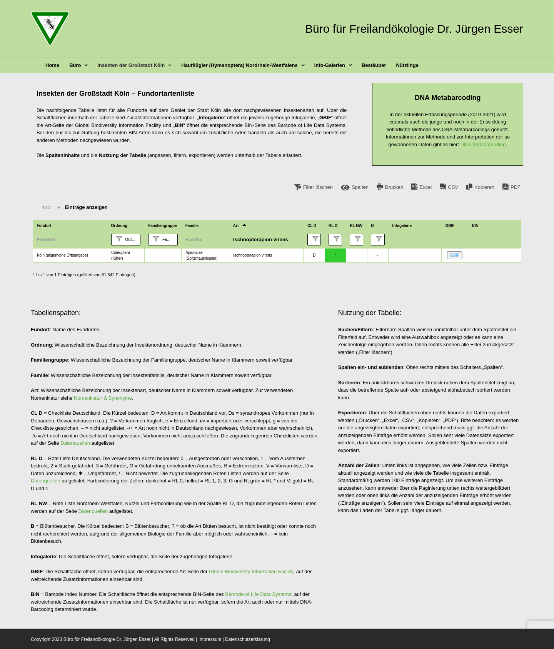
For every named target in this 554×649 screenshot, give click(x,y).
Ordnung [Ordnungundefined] (119, 226)
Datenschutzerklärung (247, 639)
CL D (320, 239)
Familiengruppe (169, 239)
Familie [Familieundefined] (192, 226)
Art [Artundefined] (236, 226)
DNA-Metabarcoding (483, 144)
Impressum (210, 639)
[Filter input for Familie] (203, 239)
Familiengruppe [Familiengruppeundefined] (162, 226)
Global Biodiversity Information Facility (251, 571)
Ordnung (132, 239)
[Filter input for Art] (263, 239)
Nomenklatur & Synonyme (103, 398)
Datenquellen (75, 443)
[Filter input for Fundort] (67, 239)
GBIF (454, 255)
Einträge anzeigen (70, 207)
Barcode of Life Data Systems (258, 594)
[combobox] (48, 207)
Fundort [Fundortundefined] (44, 226)
